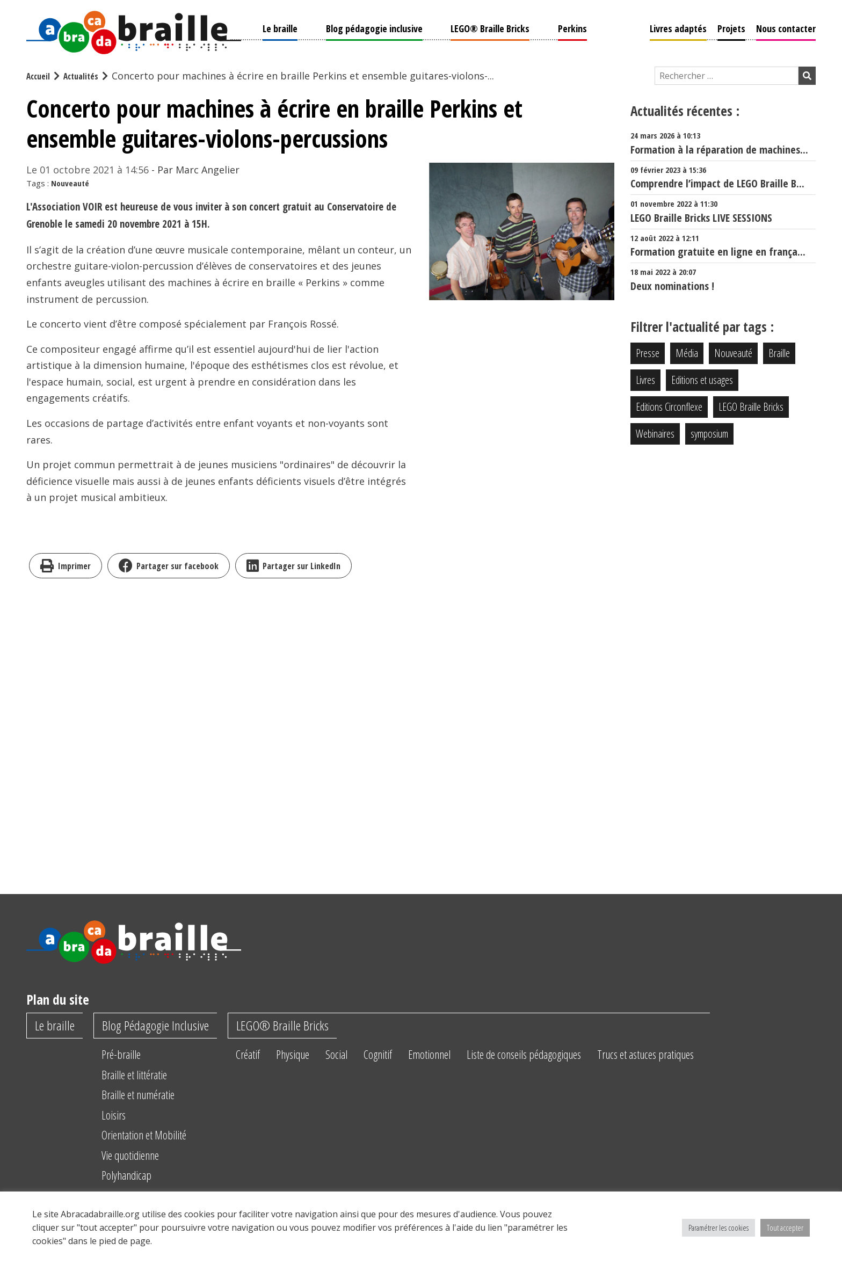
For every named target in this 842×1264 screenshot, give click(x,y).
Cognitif (409, 1055)
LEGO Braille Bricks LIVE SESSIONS (723, 210)
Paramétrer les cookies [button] (718, 1227)
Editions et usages (702, 379)
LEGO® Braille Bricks (490, 26)
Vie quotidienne (139, 1156)
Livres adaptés (678, 26)
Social (363, 1055)
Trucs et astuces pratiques (710, 1055)
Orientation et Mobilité (155, 1136)
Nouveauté (70, 182)
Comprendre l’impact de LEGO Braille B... (723, 176)
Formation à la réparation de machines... (723, 142)
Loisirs (119, 1116)
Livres (645, 379)
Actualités (86, 74)
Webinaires (655, 432)
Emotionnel (467, 1055)
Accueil (39, 74)
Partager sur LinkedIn (293, 564)
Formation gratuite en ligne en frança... (723, 244)
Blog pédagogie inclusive (374, 26)
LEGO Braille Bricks (750, 405)
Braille (779, 352)
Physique (315, 1055)
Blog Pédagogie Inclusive (164, 1025)
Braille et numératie (148, 1095)
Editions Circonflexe (669, 405)
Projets (731, 26)
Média (687, 352)
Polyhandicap (134, 1176)
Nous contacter (786, 26)
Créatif (265, 1055)
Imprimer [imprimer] (65, 564)
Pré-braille (127, 1055)
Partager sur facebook (169, 564)
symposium (709, 432)
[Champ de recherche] (727, 75)
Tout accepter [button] (785, 1227)
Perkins (572, 26)
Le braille (280, 26)
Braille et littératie (144, 1075)
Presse (647, 352)
